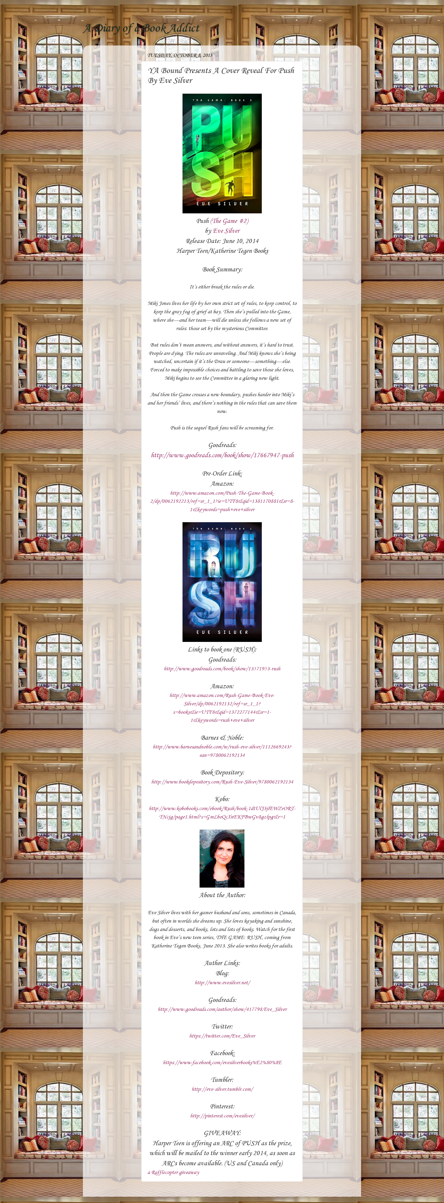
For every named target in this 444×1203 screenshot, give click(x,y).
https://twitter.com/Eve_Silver (222, 1036)
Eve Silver (225, 231)
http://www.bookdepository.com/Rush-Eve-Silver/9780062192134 (222, 782)
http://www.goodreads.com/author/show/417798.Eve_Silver (222, 1009)
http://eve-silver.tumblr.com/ (222, 1089)
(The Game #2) (229, 221)
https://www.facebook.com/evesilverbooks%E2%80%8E (222, 1062)
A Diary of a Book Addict (141, 28)
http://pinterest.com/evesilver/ (222, 1116)
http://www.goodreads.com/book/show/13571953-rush (222, 669)
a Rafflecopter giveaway (173, 1172)
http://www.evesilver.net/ (222, 982)
